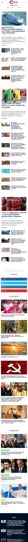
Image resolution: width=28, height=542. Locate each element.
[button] (3, 2)
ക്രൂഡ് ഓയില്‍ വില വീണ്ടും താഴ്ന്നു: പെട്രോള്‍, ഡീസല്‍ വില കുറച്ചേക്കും (13, 105)
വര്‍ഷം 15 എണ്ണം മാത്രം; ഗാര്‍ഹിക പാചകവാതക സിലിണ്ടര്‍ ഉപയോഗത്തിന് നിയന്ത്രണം (14, 214)
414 (19, 271)
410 (8, 271)
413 (16, 271)
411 (11, 271)
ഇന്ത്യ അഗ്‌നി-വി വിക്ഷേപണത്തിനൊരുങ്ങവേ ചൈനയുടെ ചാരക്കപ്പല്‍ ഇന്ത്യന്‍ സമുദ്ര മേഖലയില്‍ (13, 30)
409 (6, 271)
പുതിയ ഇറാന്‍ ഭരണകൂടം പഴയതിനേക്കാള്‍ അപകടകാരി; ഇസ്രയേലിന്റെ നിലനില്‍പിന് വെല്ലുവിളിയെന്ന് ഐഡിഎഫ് (11, 478)
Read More (4, 45)
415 (22, 271)
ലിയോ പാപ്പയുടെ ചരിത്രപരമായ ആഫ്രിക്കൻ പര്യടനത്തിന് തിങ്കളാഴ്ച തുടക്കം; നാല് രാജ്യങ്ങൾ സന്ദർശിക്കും (13, 503)
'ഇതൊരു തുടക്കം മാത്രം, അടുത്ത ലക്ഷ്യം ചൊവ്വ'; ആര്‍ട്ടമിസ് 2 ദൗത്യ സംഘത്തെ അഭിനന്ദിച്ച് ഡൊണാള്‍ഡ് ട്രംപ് (12, 453)
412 (14, 271)
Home (8, 7)
